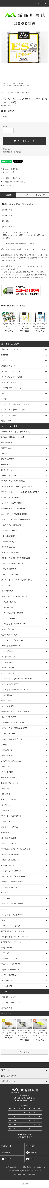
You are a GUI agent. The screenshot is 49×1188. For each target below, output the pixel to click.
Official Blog (31, 1152)
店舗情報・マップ (8, 997)
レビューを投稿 (7, 172)
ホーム (5, 83)
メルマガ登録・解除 (19, 1174)
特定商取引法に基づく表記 (12, 152)
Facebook (6, 1159)
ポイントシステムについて (12, 1003)
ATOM (33, 1174)
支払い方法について (15, 1167)
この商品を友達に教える (10, 178)
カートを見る (30, 1146)
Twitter (30, 1159)
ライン (10, 83)
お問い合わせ (5, 1152)
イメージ (24, 195)
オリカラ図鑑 (6, 1008)
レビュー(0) (40, 195)
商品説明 (8, 195)
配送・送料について (29, 1167)
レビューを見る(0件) (9, 169)
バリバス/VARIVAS (19, 83)
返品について (7, 149)
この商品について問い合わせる (12, 182)
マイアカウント (6, 1146)
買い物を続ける (7, 185)
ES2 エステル (25, 85)
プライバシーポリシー (33, 1171)
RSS (29, 1174)
